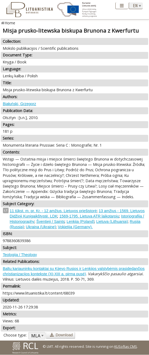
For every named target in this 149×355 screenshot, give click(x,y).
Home (10, 22)
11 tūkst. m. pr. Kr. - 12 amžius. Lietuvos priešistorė (53, 211)
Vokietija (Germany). (75, 227)
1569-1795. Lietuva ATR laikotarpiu (89, 216)
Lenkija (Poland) (80, 221)
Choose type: (15, 335)
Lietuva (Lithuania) (112, 221)
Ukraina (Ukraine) (41, 227)
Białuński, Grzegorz (19, 104)
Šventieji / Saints (50, 221)
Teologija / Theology (20, 255)
